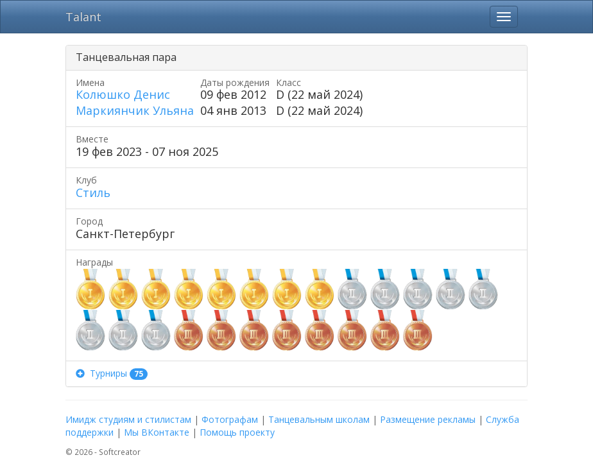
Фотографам (230, 419)
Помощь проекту (237, 432)
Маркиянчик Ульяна (135, 110)
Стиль (93, 192)
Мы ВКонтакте (156, 432)
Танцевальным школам (319, 419)
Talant (83, 16)
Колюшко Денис (123, 94)
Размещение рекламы (428, 419)
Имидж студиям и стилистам (128, 419)
